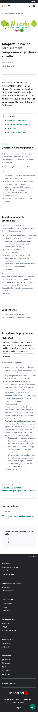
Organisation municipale (11, 487)
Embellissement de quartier (14, 13)
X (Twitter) (6, 671)
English (32, 1)
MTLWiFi (4, 627)
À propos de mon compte (10, 567)
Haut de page (32, 556)
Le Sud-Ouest (29, 491)
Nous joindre (6, 587)
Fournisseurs (6, 611)
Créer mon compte (8, 574)
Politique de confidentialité (24, 700)
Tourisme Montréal (8, 631)
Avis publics (6, 643)
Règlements (6, 647)
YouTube (6, 674)
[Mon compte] (34, 6)
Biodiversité (11, 66)
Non (9, 542)
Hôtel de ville (6, 623)
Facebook (6, 660)
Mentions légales (19, 702)
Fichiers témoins (8, 700)
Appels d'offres (7, 603)
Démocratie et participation (13, 491)
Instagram (6, 663)
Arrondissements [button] (8, 683)
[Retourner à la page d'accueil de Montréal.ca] (4, 6)
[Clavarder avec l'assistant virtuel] (33, 707)
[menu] (9, 6)
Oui (9, 538)
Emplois (4, 607)
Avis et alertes (6, 571)
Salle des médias (7, 591)
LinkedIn (6, 667)
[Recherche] (29, 6)
